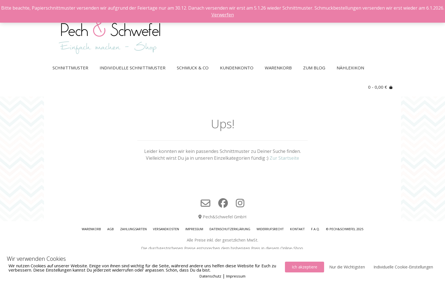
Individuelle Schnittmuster (132, 68)
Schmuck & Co (193, 68)
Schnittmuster (70, 68)
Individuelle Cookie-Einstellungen (403, 267)
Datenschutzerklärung (229, 229)
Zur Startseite (284, 158)
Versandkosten (166, 229)
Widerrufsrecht (270, 229)
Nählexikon (350, 68)
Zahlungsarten (133, 229)
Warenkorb (278, 68)
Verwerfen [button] (222, 15)
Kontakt (297, 229)
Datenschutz (210, 276)
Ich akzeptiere (304, 267)
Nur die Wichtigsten (347, 267)
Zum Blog (314, 68)
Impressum (194, 229)
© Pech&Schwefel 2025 (344, 229)
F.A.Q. (315, 229)
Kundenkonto (236, 68)
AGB (110, 229)
